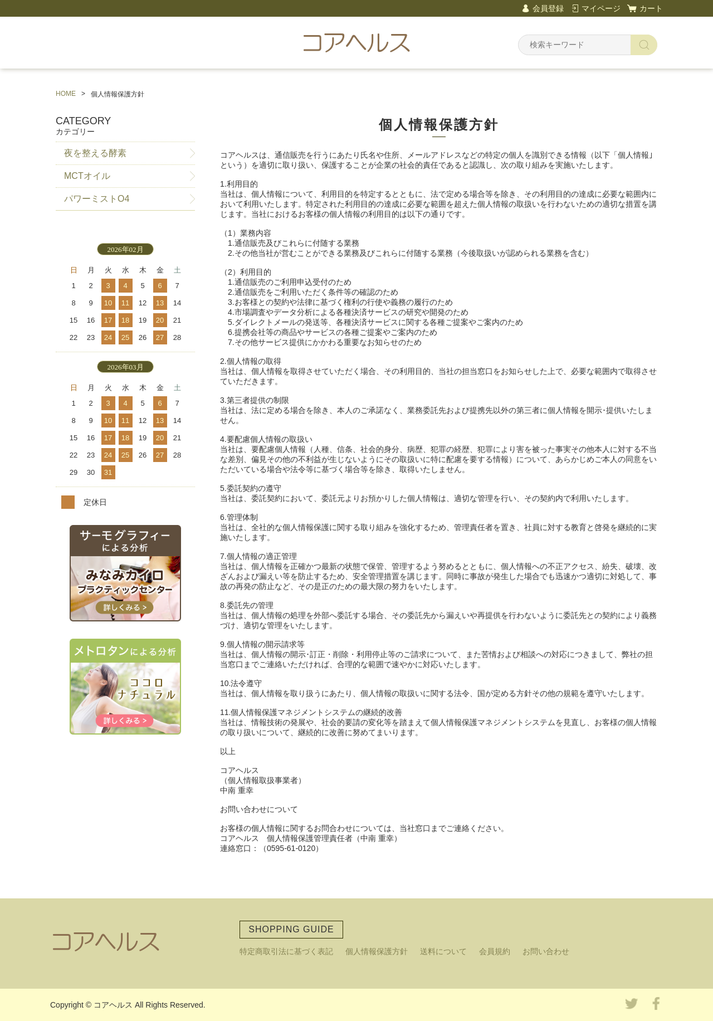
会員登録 (548, 8)
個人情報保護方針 (376, 951)
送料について (443, 951)
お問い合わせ (545, 951)
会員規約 (494, 951)
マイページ (601, 8)
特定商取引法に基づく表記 (286, 951)
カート (651, 8)
